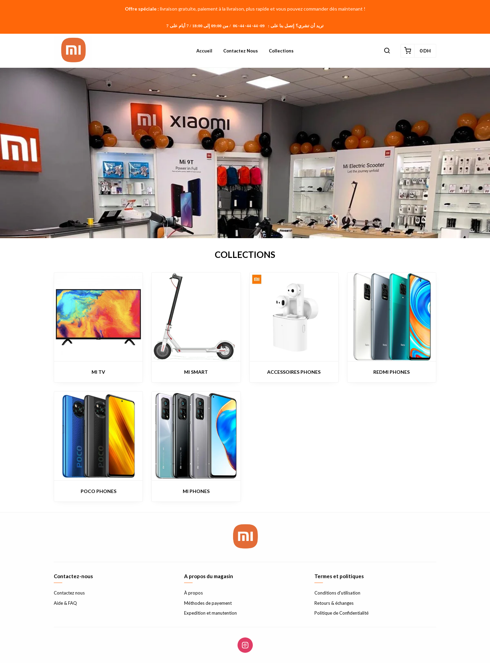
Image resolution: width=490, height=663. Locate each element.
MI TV (98, 372)
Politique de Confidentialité (341, 613)
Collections (281, 50)
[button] (387, 51)
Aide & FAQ (65, 603)
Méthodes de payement (208, 603)
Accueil (204, 50)
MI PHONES (196, 491)
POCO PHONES (98, 491)
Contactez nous (240, 50)
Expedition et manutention (210, 613)
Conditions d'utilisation (337, 593)
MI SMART (196, 372)
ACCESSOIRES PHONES (294, 372)
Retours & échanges (334, 603)
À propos (193, 593)
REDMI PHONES (391, 372)
